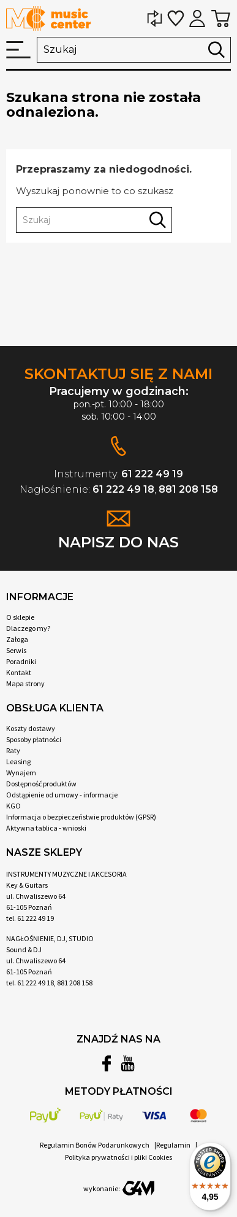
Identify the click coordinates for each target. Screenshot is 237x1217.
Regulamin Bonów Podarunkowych (94, 1144)
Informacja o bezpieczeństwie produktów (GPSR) (81, 816)
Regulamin (173, 1144)
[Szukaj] (134, 50)
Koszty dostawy (30, 728)
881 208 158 (188, 489)
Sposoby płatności (33, 739)
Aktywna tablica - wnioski (46, 827)
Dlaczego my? (28, 628)
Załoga (17, 639)
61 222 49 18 (123, 489)
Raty (13, 750)
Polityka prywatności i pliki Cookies (118, 1157)
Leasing (18, 761)
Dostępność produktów (41, 783)
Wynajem (21, 772)
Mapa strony (25, 683)
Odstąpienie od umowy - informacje (62, 794)
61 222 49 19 (152, 474)
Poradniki (21, 661)
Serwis (16, 650)
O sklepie (20, 617)
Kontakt (18, 672)
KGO (13, 805)
